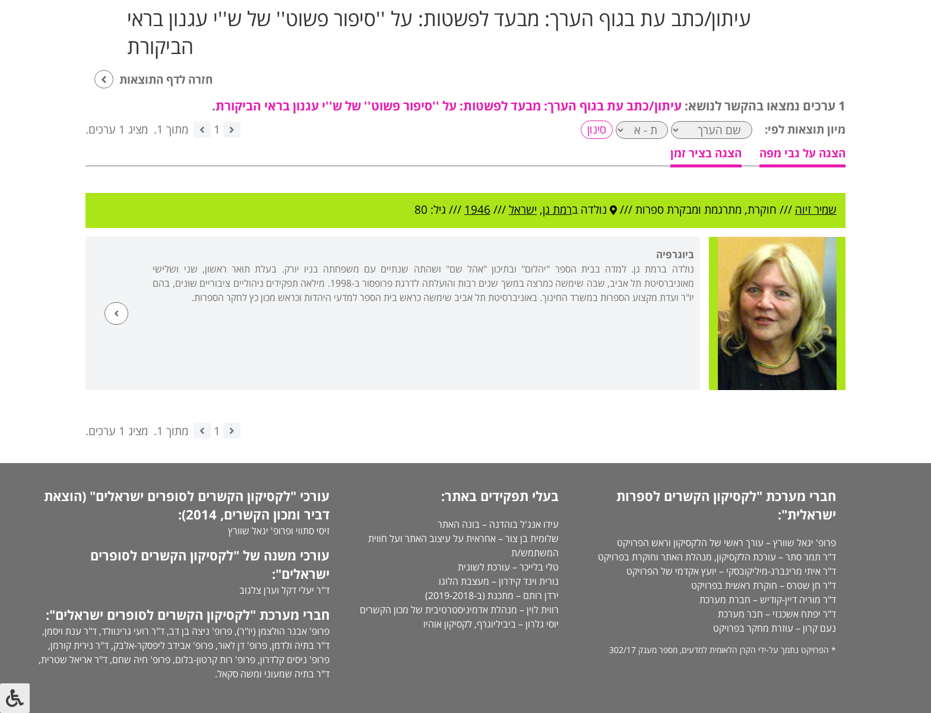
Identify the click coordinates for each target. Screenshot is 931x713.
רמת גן (557, 209)
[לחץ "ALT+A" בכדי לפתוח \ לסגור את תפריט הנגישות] (15, 698)
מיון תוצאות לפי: (805, 129)
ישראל (523, 209)
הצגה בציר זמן (706, 153)
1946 (477, 209)
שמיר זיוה (816, 209)
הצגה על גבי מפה (802, 153)
